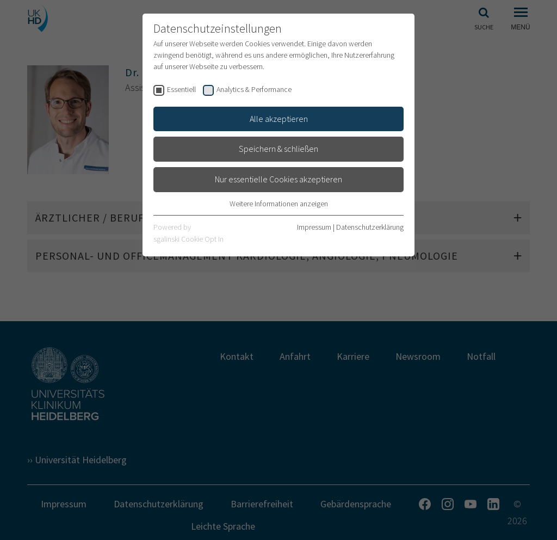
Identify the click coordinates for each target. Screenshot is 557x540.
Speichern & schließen (278, 148)
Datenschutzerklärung (370, 227)
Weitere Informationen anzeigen (279, 203)
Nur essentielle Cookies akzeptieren (278, 179)
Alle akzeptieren (279, 118)
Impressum (314, 227)
